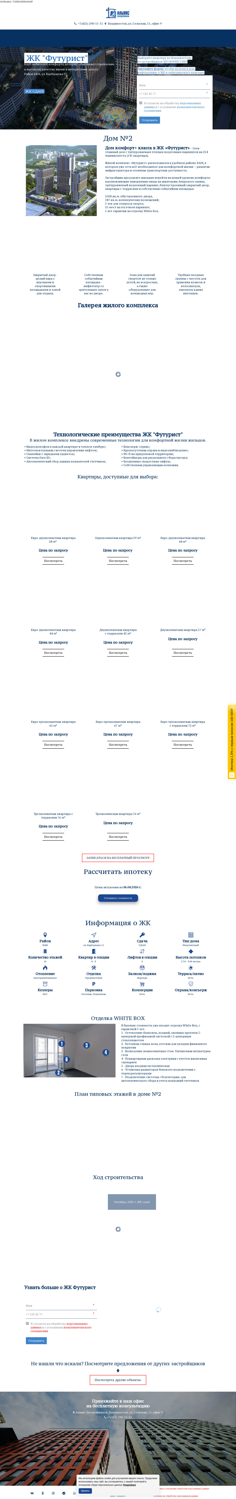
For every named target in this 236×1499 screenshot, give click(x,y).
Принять (85, 1491)
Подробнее (129, 1485)
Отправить (150, 120)
